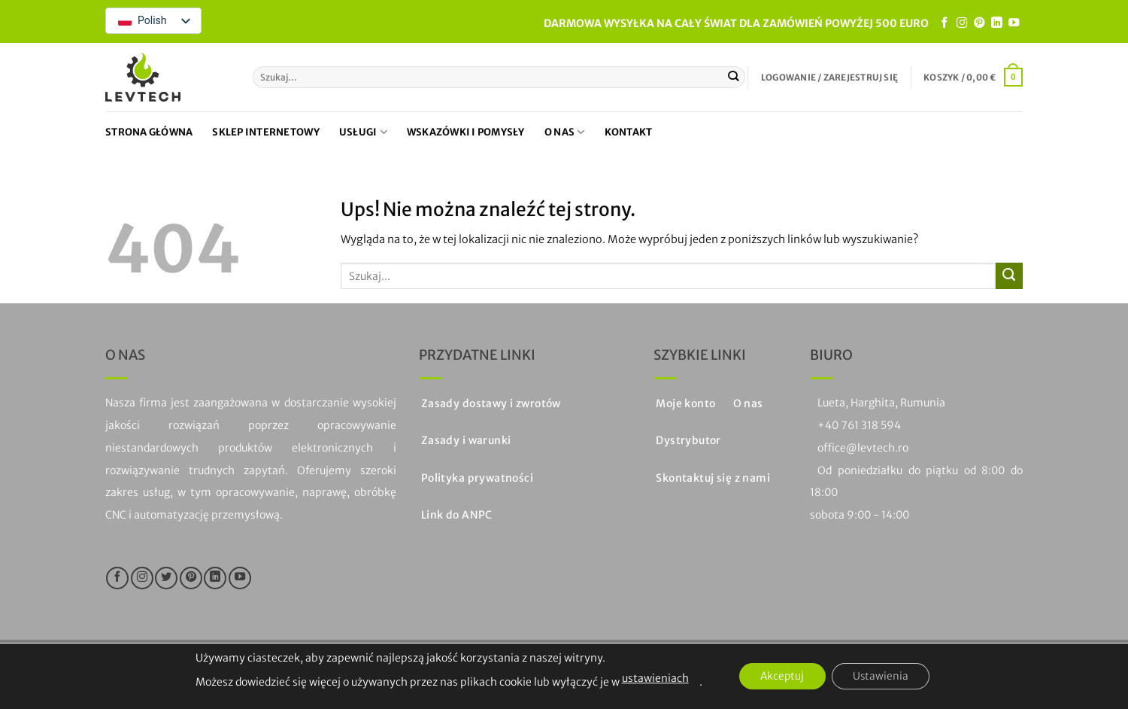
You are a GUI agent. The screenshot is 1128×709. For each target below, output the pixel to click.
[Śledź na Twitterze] (166, 578)
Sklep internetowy (265, 132)
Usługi (363, 132)
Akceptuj (780, 676)
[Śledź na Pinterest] (979, 23)
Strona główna (149, 132)
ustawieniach (651, 678)
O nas (564, 132)
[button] (829, 77)
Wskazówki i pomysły (466, 132)
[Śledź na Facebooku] (944, 23)
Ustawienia (882, 676)
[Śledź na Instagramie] (962, 23)
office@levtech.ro (862, 448)
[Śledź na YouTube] (1013, 23)
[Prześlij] (733, 76)
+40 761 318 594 (859, 425)
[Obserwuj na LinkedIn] (996, 23)
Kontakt (629, 132)
